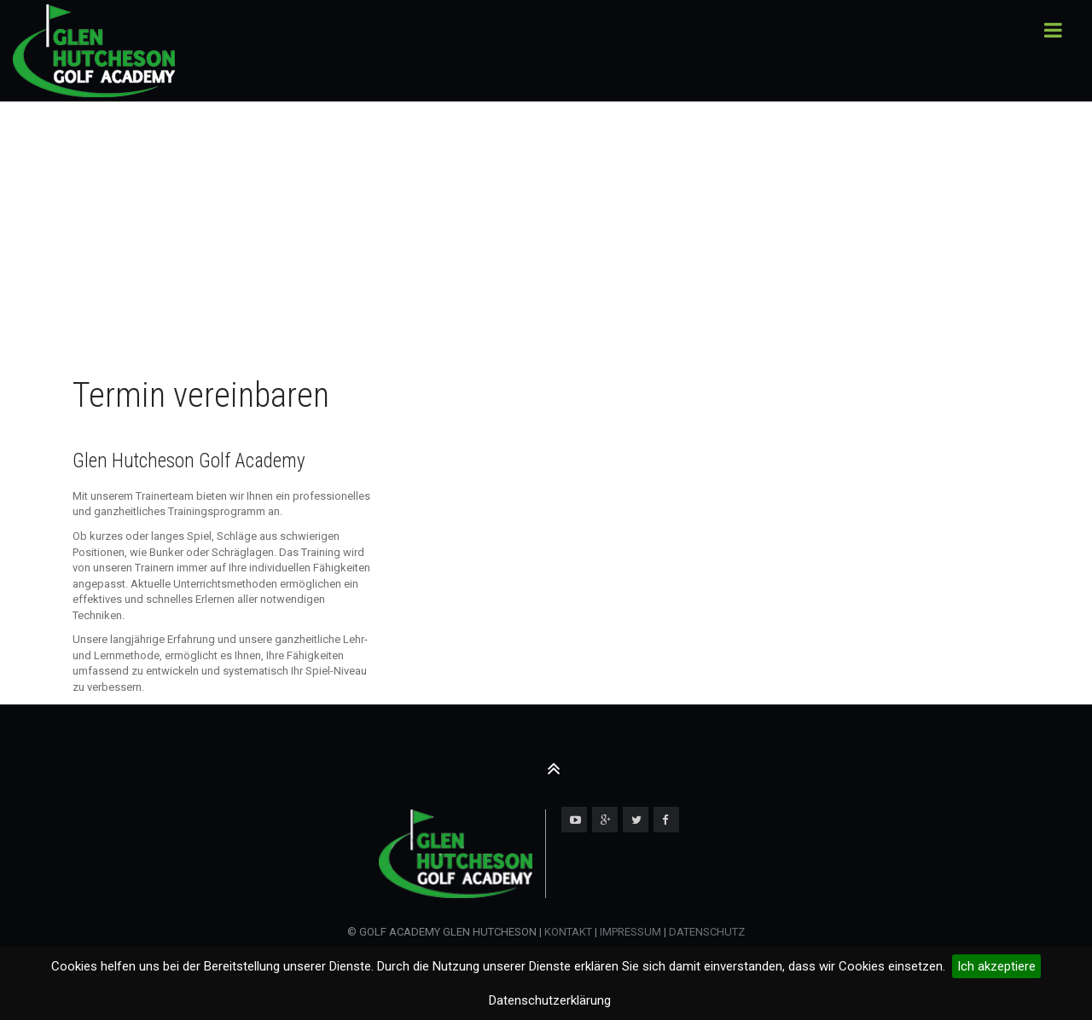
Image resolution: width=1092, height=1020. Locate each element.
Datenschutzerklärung (550, 1000)
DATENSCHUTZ (707, 931)
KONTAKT (568, 931)
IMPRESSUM (629, 931)
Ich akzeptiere (996, 966)
